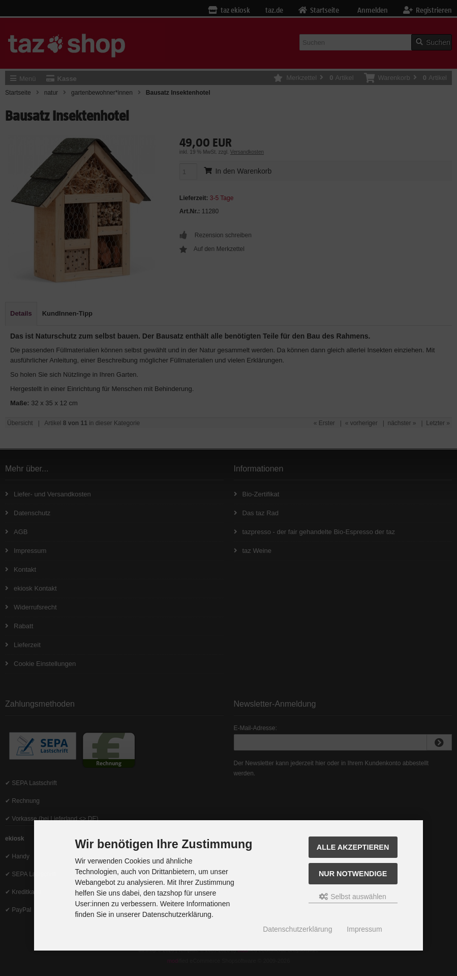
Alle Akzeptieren (353, 847)
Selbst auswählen (352, 897)
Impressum (364, 929)
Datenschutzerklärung (297, 929)
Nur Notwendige (353, 874)
